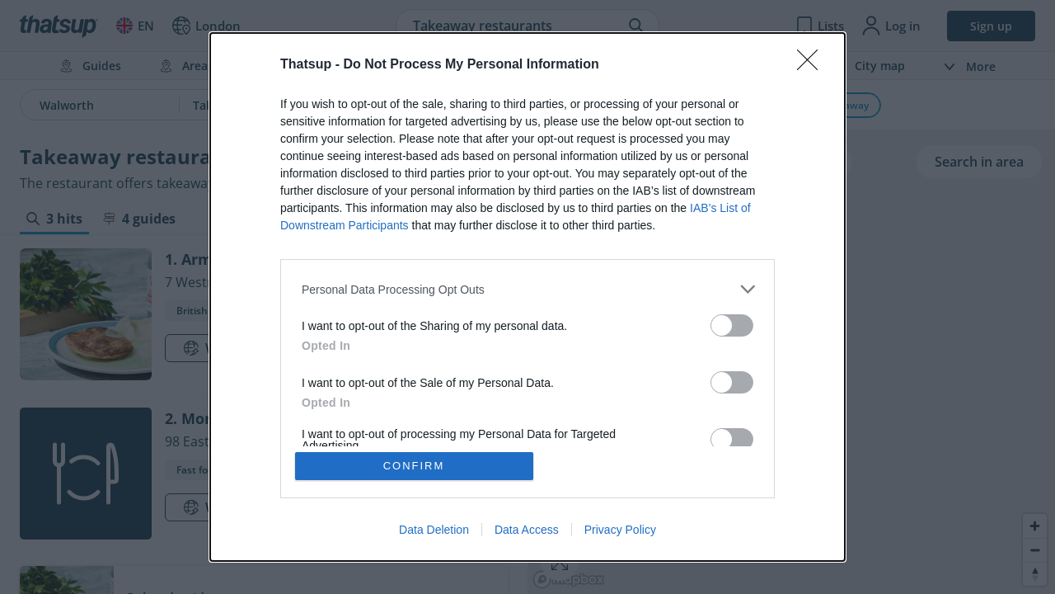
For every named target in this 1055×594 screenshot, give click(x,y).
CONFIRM (414, 466)
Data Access (527, 529)
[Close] (812, 65)
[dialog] (527, 297)
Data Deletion (434, 529)
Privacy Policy (620, 529)
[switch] (731, 325)
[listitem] (527, 289)
